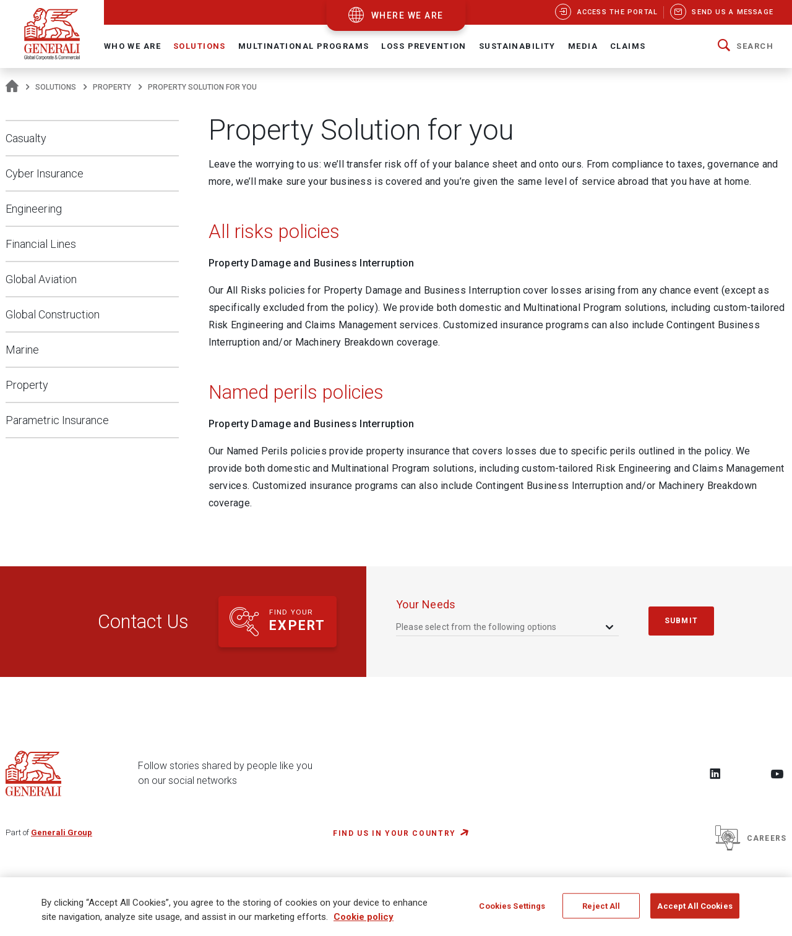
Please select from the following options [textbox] (476, 627)
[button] (745, 46)
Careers (750, 838)
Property (112, 87)
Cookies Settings (512, 911)
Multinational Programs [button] (303, 46)
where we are (407, 15)
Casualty (26, 138)
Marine (22, 349)
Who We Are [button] (132, 46)
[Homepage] (12, 87)
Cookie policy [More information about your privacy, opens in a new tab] (364, 922)
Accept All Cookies (694, 911)
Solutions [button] (199, 46)
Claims (628, 46)
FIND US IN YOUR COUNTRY (394, 833)
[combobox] (506, 627)
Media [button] (583, 46)
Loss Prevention (423, 46)
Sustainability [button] (517, 46)
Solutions (55, 87)
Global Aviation (41, 279)
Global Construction (53, 314)
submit (681, 620)
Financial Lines (41, 243)
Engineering (34, 208)
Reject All (601, 911)
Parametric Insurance (57, 420)
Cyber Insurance (45, 173)
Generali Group (61, 832)
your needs (426, 604)
